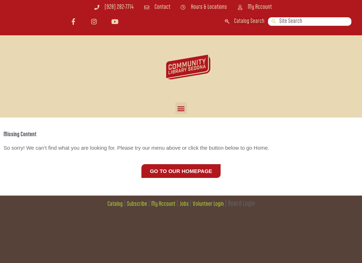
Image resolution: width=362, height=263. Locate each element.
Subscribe (137, 204)
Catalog (115, 204)
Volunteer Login (208, 204)
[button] (181, 108)
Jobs (185, 204)
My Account (163, 204)
